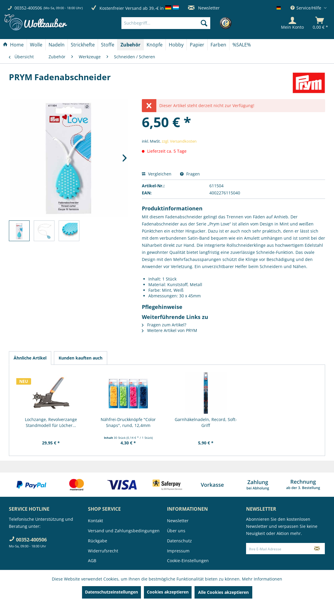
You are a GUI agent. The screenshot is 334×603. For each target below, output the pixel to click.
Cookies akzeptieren (168, 592)
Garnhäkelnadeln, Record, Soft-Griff (206, 422)
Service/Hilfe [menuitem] (306, 8)
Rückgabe (97, 541)
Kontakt (95, 520)
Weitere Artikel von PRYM (169, 330)
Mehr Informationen (262, 579)
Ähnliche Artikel (30, 358)
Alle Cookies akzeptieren (223, 592)
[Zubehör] (130, 44)
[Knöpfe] (155, 44)
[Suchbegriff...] (165, 23)
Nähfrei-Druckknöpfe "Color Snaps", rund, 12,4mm (128, 422)
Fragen (190, 174)
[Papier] (197, 44)
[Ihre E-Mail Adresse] (277, 548)
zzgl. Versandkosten (179, 141)
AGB (92, 560)
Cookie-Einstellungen (188, 560)
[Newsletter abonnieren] (317, 548)
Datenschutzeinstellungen (111, 592)
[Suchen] (204, 23)
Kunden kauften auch (80, 358)
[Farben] (218, 44)
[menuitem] (175, 23)
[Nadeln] (57, 44)
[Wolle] (36, 44)
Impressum (178, 551)
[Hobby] (176, 44)
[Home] (13, 44)
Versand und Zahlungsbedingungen (124, 530)
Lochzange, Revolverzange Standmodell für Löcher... (51, 422)
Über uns (176, 530)
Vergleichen (156, 174)
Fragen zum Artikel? (164, 325)
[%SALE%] (241, 44)
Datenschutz (179, 541)
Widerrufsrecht (103, 551)
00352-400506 (28, 8)
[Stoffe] (107, 44)
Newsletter (204, 8)
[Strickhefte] (83, 44)
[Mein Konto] (292, 23)
